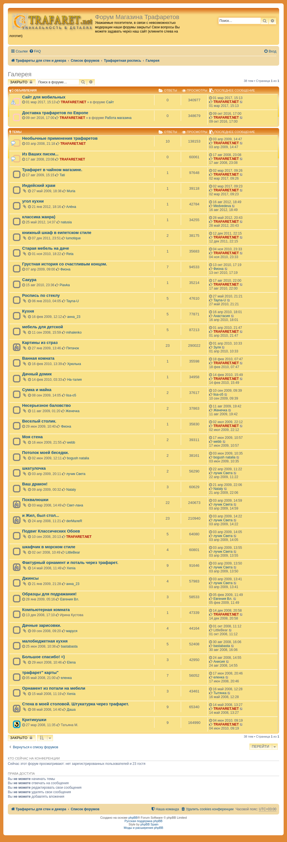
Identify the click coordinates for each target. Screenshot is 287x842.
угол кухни (33, 201)
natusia (66, 222)
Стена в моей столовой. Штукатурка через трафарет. (75, 704)
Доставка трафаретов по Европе (55, 113)
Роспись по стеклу (41, 295)
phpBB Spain (149, 824)
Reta (69, 254)
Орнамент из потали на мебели (53, 688)
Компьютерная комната (46, 609)
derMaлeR (74, 521)
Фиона (65, 269)
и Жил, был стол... (40, 515)
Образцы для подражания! (49, 594)
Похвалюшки (35, 499)
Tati (62, 175)
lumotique (73, 238)
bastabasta (69, 646)
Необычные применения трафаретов (60, 138)
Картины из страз (40, 342)
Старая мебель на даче (45, 248)
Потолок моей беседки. (45, 452)
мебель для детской (42, 327)
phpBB (133, 817)
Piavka (65, 285)
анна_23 (73, 317)
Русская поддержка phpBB (143, 821)
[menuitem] (35, 51)
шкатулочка (34, 468)
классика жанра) (38, 217)
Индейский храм (38, 185)
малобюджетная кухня (45, 641)
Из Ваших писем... (40, 154)
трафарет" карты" (40, 672)
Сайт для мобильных (43, 97)
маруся (71, 631)
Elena (71, 662)
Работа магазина (118, 118)
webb (71, 442)
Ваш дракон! (34, 484)
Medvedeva (222, 206)
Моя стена (32, 437)
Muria (71, 191)
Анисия (219, 662)
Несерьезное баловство (46, 405)
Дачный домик (37, 374)
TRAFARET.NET (73, 102)
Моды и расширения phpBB (143, 827)
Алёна (71, 207)
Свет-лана (75, 505)
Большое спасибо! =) (43, 657)
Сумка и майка (36, 389)
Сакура (29, 279)
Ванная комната (38, 358)
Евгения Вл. (69, 599)
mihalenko (74, 332)
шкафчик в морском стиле (48, 547)
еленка (66, 678)
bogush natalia (78, 458)
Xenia (71, 568)
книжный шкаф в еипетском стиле (56, 232)
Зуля (217, 347)
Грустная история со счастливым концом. (64, 264)
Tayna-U (72, 301)
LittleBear (73, 552)
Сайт (110, 102)
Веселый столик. (39, 421)
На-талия (74, 380)
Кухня (28, 311)
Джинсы (30, 578)
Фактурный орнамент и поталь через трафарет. (70, 562)
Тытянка (219, 693)
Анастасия (221, 316)
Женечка (72, 411)
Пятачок (72, 348)
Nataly (71, 490)
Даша (71, 710)
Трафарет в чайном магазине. (52, 170)
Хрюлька (74, 364)
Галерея (19, 74)
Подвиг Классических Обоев (51, 531)
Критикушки (34, 719)
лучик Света (75, 474)
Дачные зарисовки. (41, 625)
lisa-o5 (71, 395)
